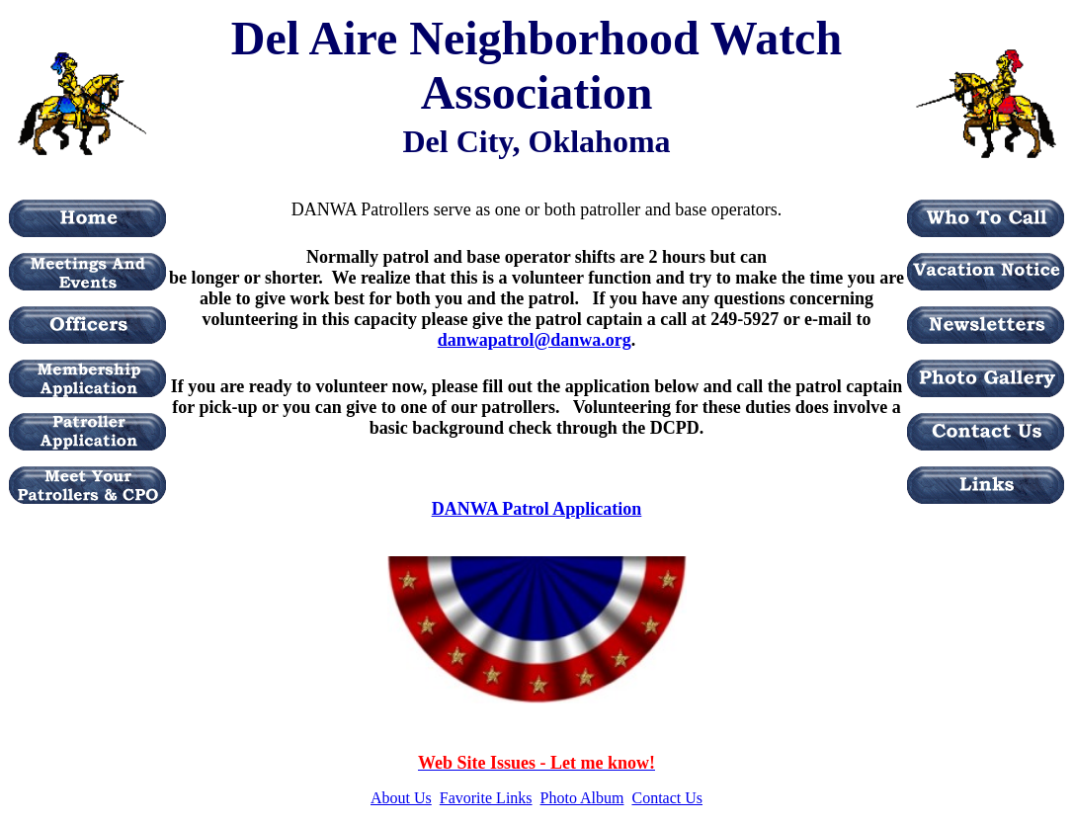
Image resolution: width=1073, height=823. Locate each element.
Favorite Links (486, 797)
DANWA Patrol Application (537, 509)
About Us (401, 797)
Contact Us (666, 797)
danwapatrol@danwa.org (534, 340)
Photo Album (582, 797)
